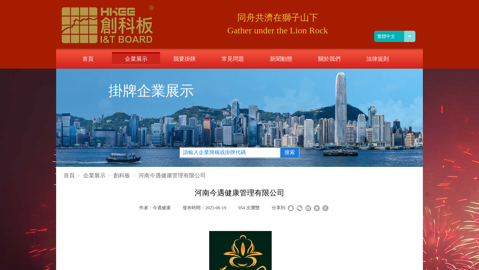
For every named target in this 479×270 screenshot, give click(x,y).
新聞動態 (281, 59)
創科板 (121, 175)
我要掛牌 (184, 59)
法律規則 (377, 59)
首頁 (69, 175)
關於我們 (329, 59)
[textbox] (230, 153)
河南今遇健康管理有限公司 (172, 175)
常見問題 (233, 59)
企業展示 (94, 175)
